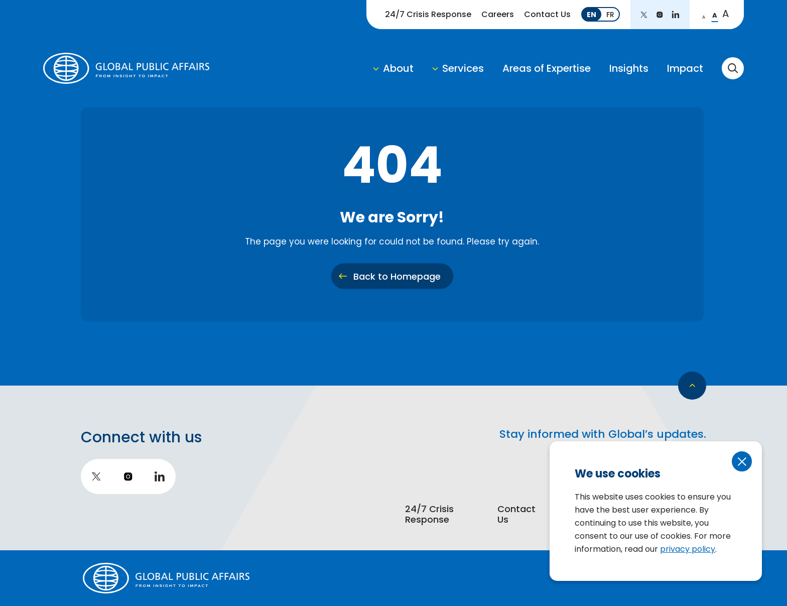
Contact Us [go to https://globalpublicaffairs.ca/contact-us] (516, 515)
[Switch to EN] (591, 14)
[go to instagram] (659, 14)
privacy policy (687, 549)
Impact (685, 68)
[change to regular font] (714, 14)
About (398, 68)
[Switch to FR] (610, 14)
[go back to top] (692, 386)
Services (463, 68)
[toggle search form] (733, 68)
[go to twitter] (643, 14)
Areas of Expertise (546, 68)
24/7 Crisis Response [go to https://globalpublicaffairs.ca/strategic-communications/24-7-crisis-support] (429, 515)
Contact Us (547, 14)
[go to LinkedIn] (676, 14)
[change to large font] (725, 14)
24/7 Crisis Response (428, 14)
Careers (497, 14)
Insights (628, 68)
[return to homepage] (126, 68)
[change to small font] (703, 14)
